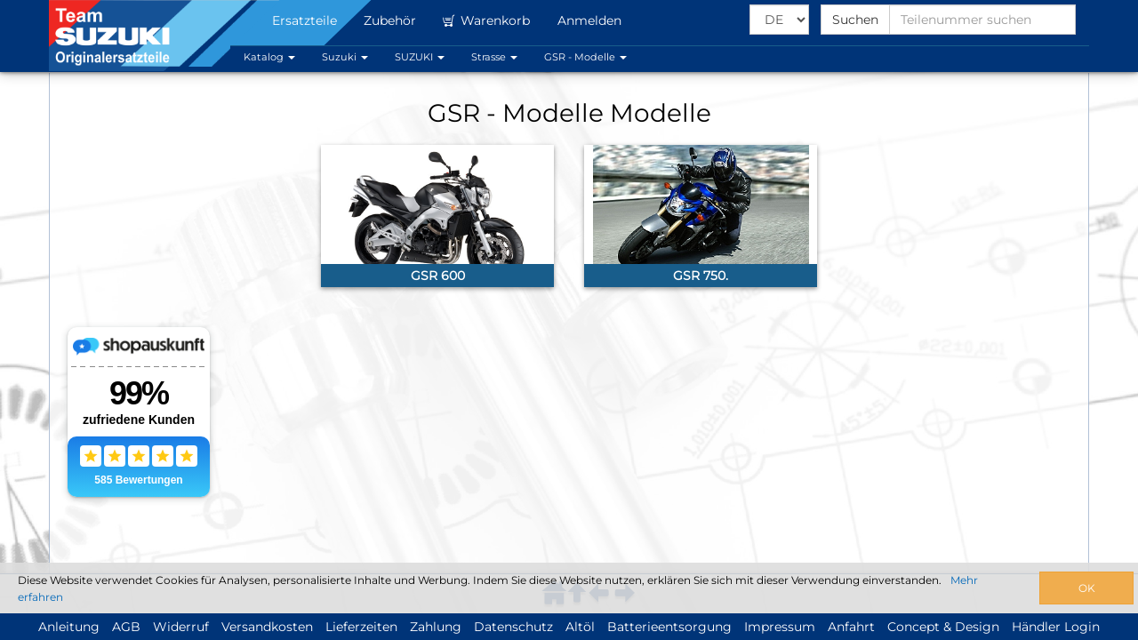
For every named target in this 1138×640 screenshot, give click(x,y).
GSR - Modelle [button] (585, 57)
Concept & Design (943, 627)
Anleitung (69, 627)
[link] (437, 216)
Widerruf (181, 627)
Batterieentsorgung (669, 627)
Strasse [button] (494, 57)
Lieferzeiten (361, 627)
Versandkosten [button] (267, 627)
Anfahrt (851, 627)
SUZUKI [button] (420, 57)
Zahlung (435, 627)
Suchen (855, 20)
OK (1086, 588)
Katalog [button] (269, 57)
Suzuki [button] (345, 57)
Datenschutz (513, 627)
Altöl (580, 627)
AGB (126, 627)
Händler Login (1056, 627)
